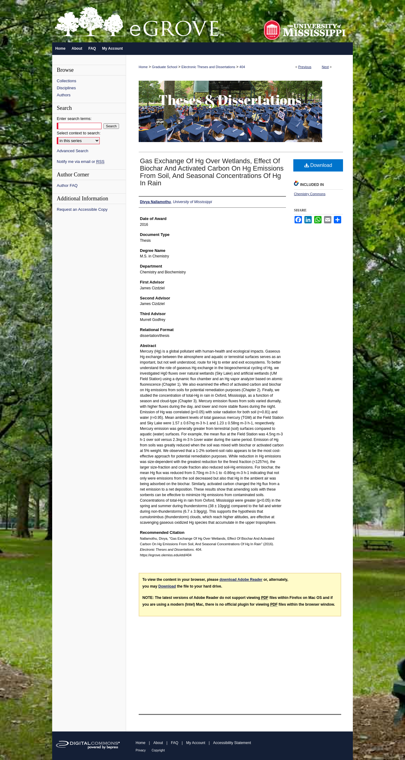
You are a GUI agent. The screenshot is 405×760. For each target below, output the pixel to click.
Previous (304, 67)
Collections (66, 81)
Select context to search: (78, 133)
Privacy (141, 750)
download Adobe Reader (240, 579)
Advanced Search (72, 151)
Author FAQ (67, 185)
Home (143, 67)
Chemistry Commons (310, 194)
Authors (64, 95)
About (158, 743)
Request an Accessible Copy (82, 209)
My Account (195, 743)
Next (325, 67)
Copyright (158, 750)
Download (318, 165)
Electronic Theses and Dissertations (208, 67)
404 (242, 67)
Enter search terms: (74, 118)
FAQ (174, 743)
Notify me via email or (80, 161)
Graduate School (164, 67)
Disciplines (66, 88)
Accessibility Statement (232, 743)
